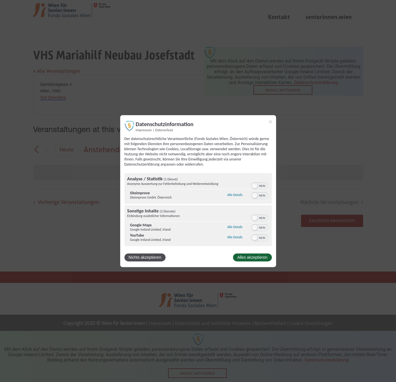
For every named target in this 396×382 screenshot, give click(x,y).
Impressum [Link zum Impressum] (144, 130)
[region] (198, 210)
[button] (254, 185)
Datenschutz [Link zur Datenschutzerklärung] (164, 130)
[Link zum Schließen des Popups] (270, 121)
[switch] (260, 185)
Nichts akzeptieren (145, 257)
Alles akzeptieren (252, 257)
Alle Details (235, 195)
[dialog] (198, 191)
